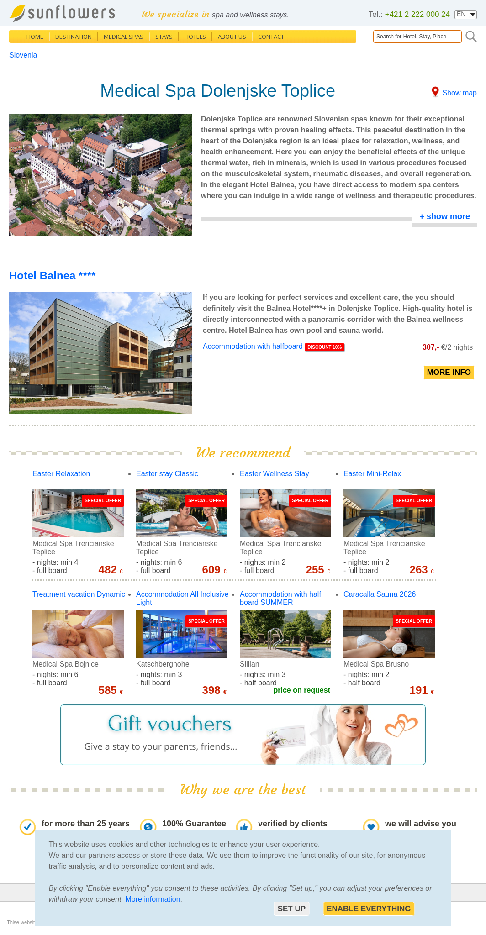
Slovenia (23, 55)
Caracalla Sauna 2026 (379, 594)
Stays (164, 36)
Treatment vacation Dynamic (78, 594)
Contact (271, 36)
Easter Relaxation (61, 474)
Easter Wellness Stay (274, 474)
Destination (73, 36)
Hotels (195, 36)
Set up (292, 908)
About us (232, 36)
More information (153, 899)
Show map (459, 93)
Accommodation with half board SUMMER (280, 598)
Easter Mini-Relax (372, 474)
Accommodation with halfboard (254, 346)
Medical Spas (123, 36)
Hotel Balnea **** (52, 275)
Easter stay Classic (167, 474)
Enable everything (369, 908)
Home (34, 36)
